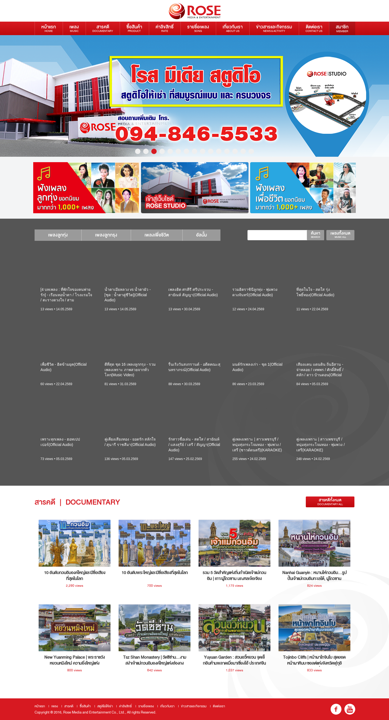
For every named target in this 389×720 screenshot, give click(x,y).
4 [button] (162, 151)
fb (336, 709)
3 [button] (154, 151)
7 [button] (186, 151)
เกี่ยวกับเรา (233, 28)
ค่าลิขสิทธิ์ (165, 28)
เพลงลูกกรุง (106, 235)
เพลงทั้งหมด (340, 234)
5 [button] (170, 151)
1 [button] (137, 151)
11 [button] (219, 151)
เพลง (74, 28)
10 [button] (210, 151)
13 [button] (235, 151)
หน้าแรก (48, 28)
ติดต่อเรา (314, 28)
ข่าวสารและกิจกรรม (274, 28)
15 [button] (251, 151)
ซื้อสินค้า (134, 28)
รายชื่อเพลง (198, 28)
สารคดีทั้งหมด (330, 501)
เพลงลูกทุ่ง (58, 235)
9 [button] (202, 151)
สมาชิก (342, 28)
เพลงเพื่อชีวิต (157, 235)
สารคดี (102, 28)
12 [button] (227, 151)
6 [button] (178, 151)
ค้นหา (315, 234)
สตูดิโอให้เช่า (105, 706)
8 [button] (194, 151)
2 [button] (146, 151)
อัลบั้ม (201, 235)
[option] (85, 187)
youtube (349, 709)
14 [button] (243, 151)
